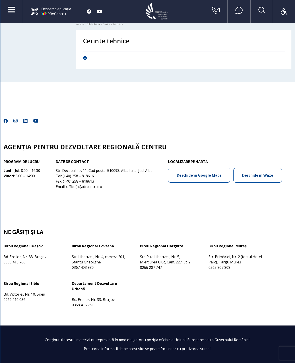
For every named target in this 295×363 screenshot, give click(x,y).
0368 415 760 (14, 262)
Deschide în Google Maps (199, 175)
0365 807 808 (219, 267)
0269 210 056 (14, 299)
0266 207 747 (151, 267)
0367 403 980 (83, 267)
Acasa (80, 24)
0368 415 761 (83, 304)
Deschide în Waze (257, 175)
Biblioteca (93, 24)
